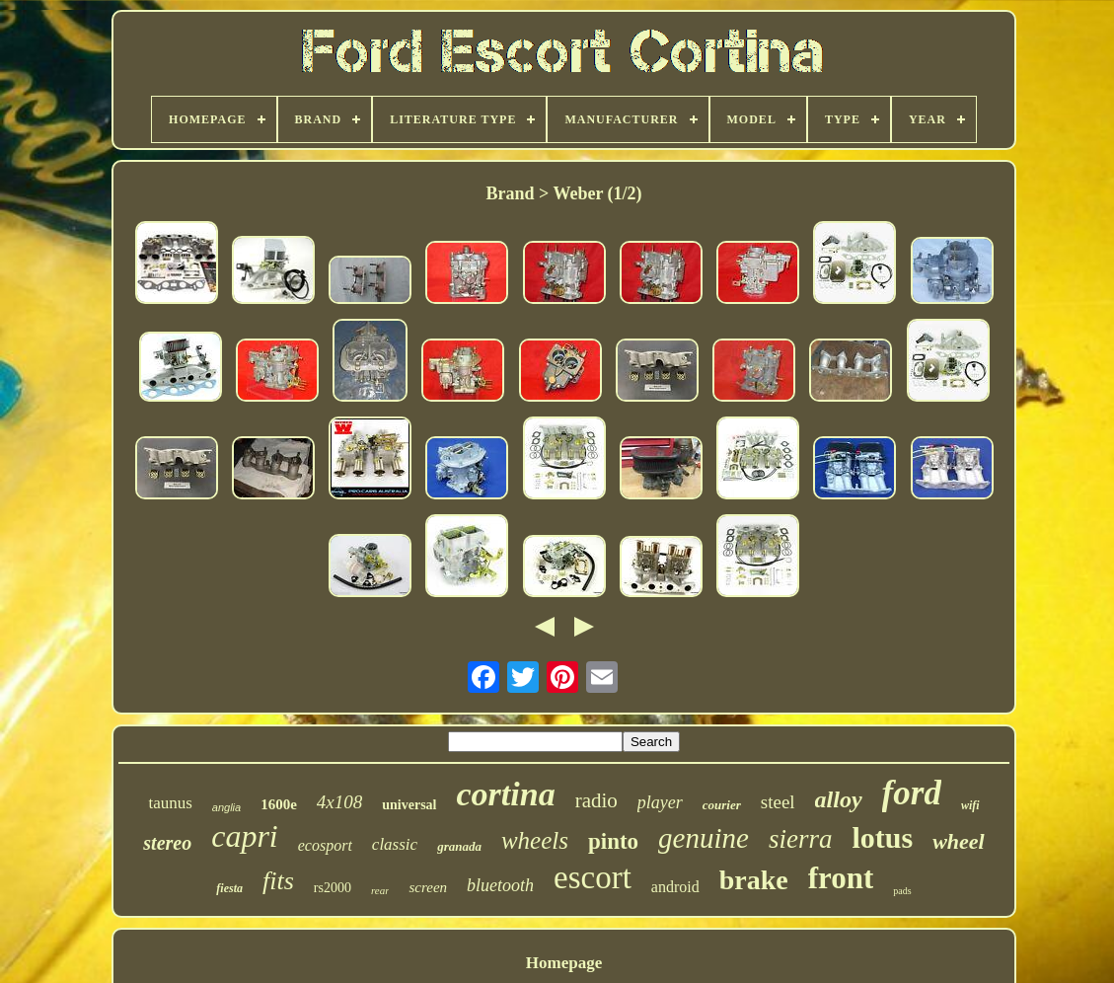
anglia (226, 807)
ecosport (325, 845)
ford (911, 793)
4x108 (339, 802)
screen (427, 887)
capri (244, 836)
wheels (534, 840)
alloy (838, 799)
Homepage (564, 962)
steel (778, 802)
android (675, 886)
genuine (703, 838)
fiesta (229, 888)
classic (394, 844)
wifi (970, 805)
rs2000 (332, 887)
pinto (613, 841)
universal (409, 804)
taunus (169, 803)
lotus (882, 837)
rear (380, 890)
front (841, 878)
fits (278, 881)
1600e (278, 804)
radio (596, 800)
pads (902, 890)
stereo (167, 843)
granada (459, 846)
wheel (958, 841)
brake (753, 880)
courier (722, 804)
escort (592, 877)
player (660, 802)
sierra (801, 839)
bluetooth (500, 885)
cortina (506, 794)
